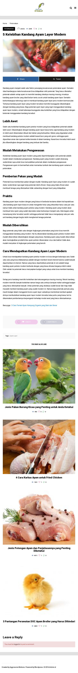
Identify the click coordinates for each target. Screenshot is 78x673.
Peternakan (9, 29)
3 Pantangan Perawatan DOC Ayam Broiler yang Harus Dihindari (39, 621)
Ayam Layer (13, 336)
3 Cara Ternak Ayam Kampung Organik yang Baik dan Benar (34, 305)
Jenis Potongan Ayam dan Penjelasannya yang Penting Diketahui (39, 549)
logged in (17, 644)
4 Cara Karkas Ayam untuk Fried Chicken (39, 477)
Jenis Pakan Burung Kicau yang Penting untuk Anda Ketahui (39, 407)
